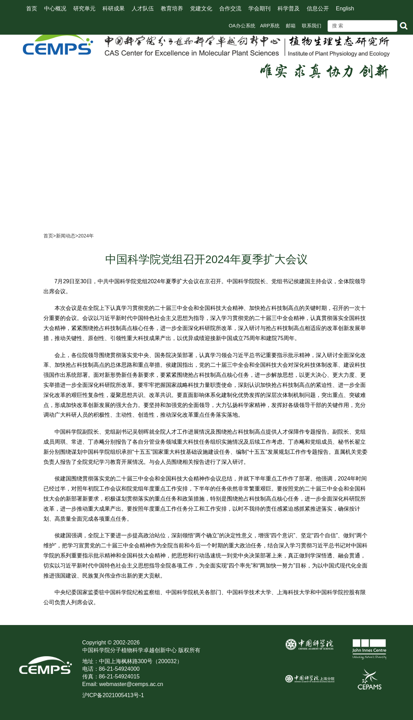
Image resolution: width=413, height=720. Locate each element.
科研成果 (113, 8)
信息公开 (318, 8)
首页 (31, 8)
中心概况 (55, 8)
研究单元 (84, 8)
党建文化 (201, 8)
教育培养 (172, 8)
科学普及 (289, 8)
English (345, 8)
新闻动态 (65, 235)
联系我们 (311, 25)
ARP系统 (270, 25)
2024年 (86, 235)
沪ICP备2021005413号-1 (113, 695)
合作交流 (230, 8)
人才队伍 (143, 8)
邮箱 (291, 25)
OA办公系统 (242, 25)
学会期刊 (259, 8)
